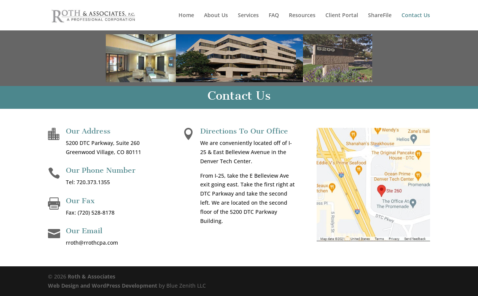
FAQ (274, 16)
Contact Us (416, 16)
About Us (216, 16)
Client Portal (341, 16)
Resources (302, 16)
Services (248, 16)
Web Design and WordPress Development (102, 285)
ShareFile (380, 16)
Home (186, 16)
